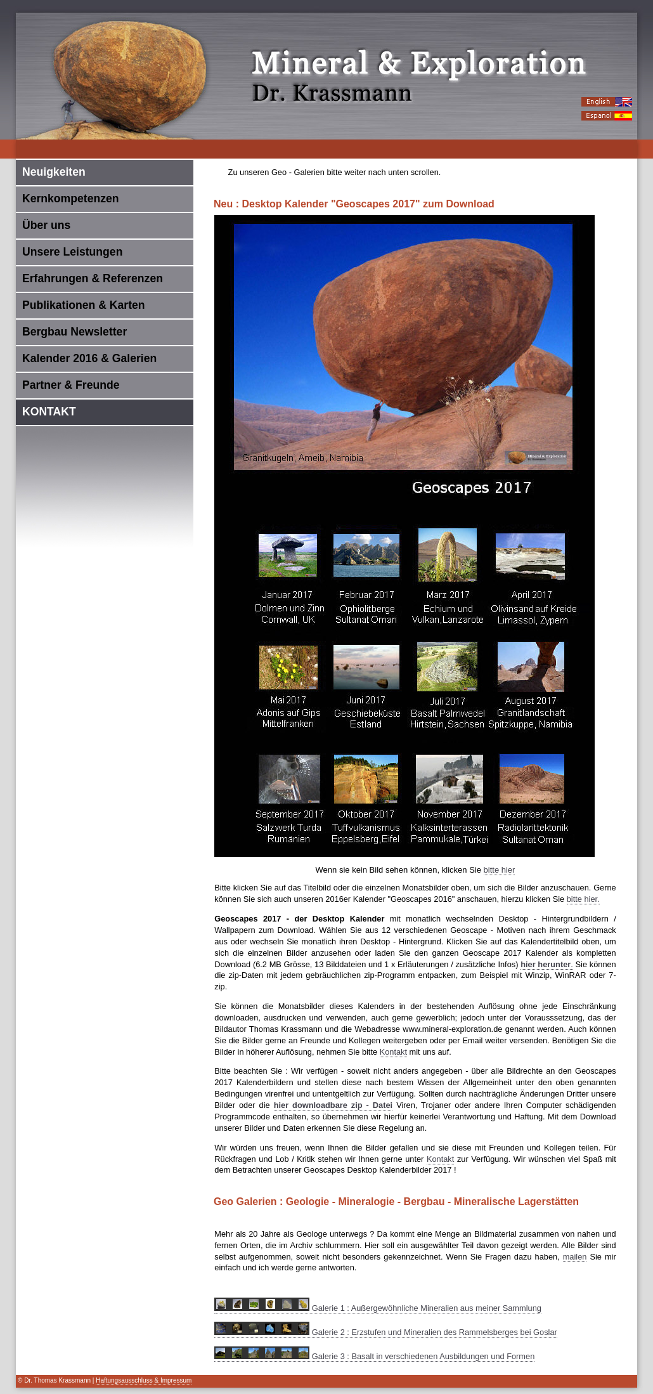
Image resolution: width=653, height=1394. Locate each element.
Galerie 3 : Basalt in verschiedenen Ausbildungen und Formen (374, 1356)
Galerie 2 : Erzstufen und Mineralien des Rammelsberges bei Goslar (385, 1332)
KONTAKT (49, 411)
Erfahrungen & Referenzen (92, 278)
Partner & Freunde (71, 385)
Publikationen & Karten (83, 305)
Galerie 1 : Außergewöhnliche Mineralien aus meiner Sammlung (377, 1308)
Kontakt (393, 1052)
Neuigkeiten (54, 172)
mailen (575, 1256)
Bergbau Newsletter (74, 331)
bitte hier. (583, 899)
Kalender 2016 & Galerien (89, 358)
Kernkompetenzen (70, 198)
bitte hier (499, 870)
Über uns (46, 225)
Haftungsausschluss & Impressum (143, 1380)
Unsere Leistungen (72, 251)
